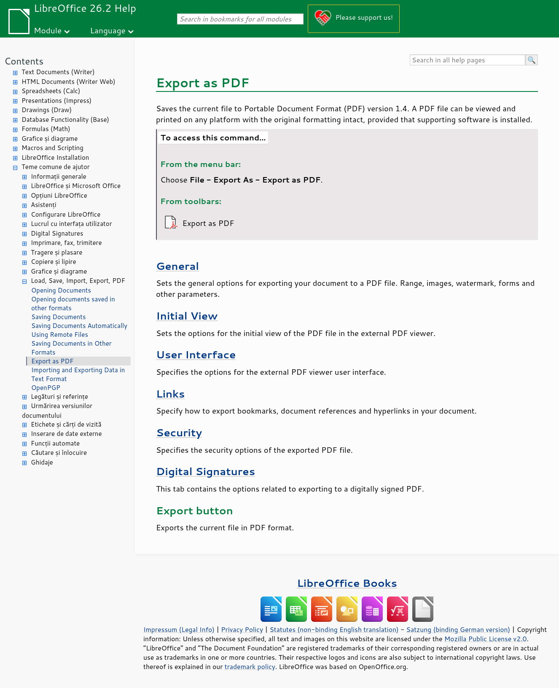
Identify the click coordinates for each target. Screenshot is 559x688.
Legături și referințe (59, 396)
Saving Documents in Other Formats (71, 348)
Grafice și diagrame (50, 138)
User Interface (196, 354)
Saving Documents (58, 316)
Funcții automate (55, 443)
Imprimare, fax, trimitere (66, 242)
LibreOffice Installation (55, 157)
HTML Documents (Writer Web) (69, 81)
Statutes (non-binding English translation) (333, 629)
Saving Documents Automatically (79, 325)
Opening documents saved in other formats (73, 303)
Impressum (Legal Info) (179, 629)
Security (179, 432)
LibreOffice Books (347, 582)
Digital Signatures (57, 233)
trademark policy (250, 666)
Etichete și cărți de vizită (66, 424)
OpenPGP (45, 387)
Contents (23, 60)
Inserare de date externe (66, 433)
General (177, 265)
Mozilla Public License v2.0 (485, 638)
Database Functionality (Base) (65, 119)
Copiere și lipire (53, 261)
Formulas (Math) (46, 128)
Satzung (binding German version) (458, 629)
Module (48, 30)
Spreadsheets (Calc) (51, 90)
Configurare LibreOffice (65, 214)
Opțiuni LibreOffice (59, 195)
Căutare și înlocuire (59, 452)
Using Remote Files (59, 334)
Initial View (187, 315)
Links (170, 393)
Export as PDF (52, 361)
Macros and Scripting (52, 147)
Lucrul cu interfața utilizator (71, 223)
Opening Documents (61, 290)
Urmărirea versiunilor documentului (57, 410)
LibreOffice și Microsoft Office (76, 185)
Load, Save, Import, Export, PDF (78, 280)
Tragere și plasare (56, 252)
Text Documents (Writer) (58, 71)
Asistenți (43, 204)
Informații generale (58, 176)
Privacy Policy (242, 629)
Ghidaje (42, 462)
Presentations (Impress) (56, 100)
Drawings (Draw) (47, 109)
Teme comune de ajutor (56, 166)
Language (108, 30)
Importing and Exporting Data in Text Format (78, 374)
